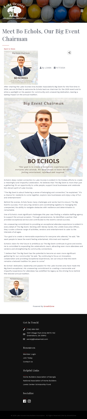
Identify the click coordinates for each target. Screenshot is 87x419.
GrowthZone (49, 306)
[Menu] (82, 11)
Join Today (27, 358)
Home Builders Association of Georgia (39, 377)
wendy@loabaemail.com (37, 339)
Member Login (29, 354)
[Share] (69, 52)
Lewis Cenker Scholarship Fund (37, 384)
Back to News (9, 49)
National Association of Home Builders (39, 381)
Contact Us (28, 362)
